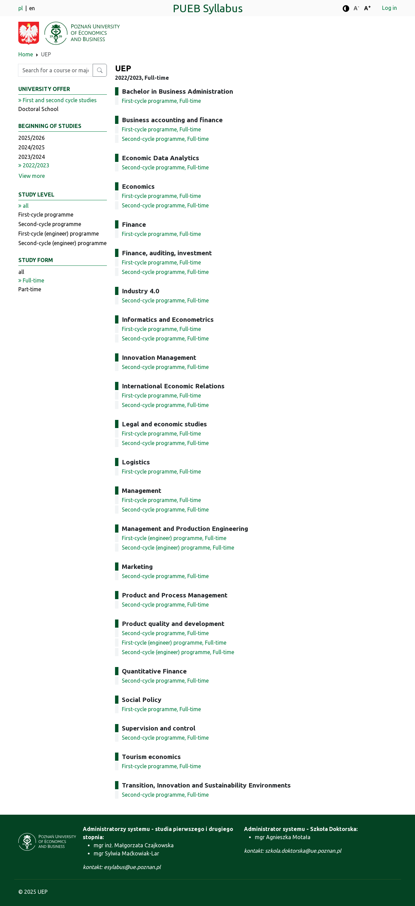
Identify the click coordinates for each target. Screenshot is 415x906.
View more (32, 176)
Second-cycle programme (49, 224)
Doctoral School (38, 109)
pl (21, 8)
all (21, 272)
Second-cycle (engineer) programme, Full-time (178, 547)
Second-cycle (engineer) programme (62, 243)
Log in (389, 8)
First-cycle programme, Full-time (161, 101)
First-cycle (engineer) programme (58, 233)
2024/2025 (31, 147)
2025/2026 (31, 138)
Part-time (29, 289)
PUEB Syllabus (208, 8)
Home (25, 54)
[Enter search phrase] (55, 70)
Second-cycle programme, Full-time (165, 139)
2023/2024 (31, 157)
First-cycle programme (45, 214)
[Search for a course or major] (100, 70)
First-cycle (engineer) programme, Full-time (174, 538)
